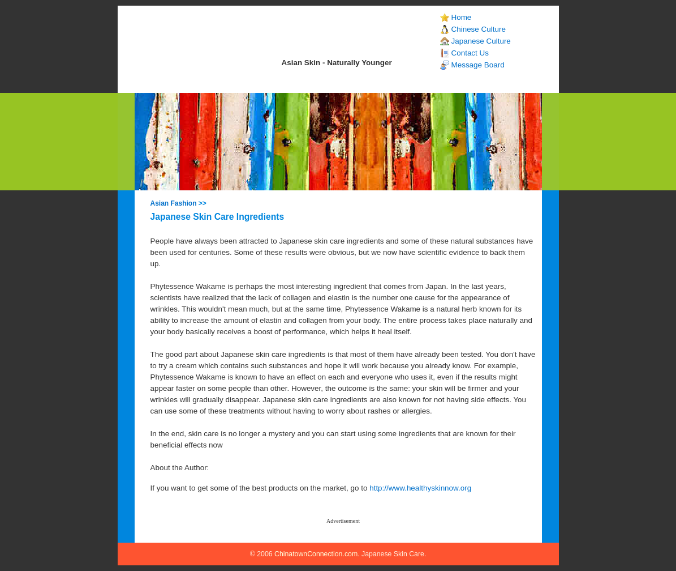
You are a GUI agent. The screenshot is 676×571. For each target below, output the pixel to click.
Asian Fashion (173, 203)
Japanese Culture (481, 41)
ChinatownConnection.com (316, 554)
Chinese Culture (478, 29)
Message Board (478, 65)
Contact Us (470, 53)
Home (461, 17)
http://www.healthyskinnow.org (420, 488)
